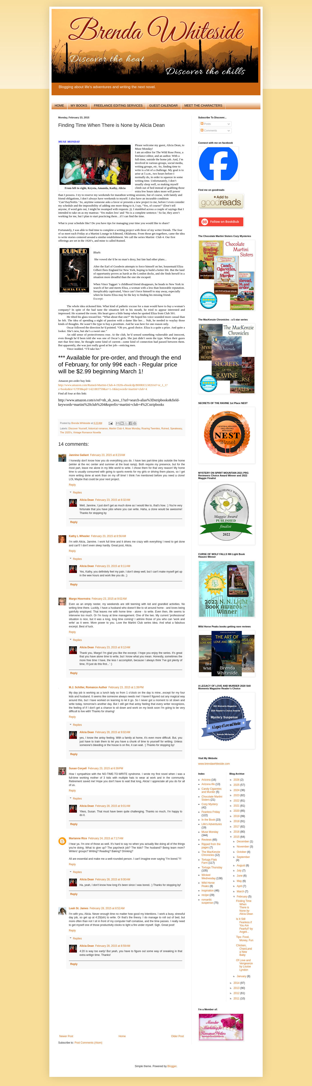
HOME (59, 105)
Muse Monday (132, 428)
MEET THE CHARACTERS (203, 105)
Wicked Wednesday (209, 876)
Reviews (207, 839)
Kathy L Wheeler (79, 536)
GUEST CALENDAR (163, 105)
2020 (237, 810)
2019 (237, 816)
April (240, 886)
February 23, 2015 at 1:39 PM (126, 687)
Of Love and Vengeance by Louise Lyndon (244, 965)
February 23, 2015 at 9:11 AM (112, 566)
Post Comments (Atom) (88, 1042)
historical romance (98, 428)
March (241, 891)
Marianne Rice (78, 838)
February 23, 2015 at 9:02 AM (109, 598)
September (243, 857)
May (239, 881)
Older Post (177, 1036)
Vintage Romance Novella (87, 432)
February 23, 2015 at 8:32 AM (112, 499)
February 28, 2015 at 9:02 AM (112, 732)
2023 (237, 795)
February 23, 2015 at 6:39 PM (105, 768)
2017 (237, 826)
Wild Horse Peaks (208, 884)
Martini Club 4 (116, 428)
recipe (205, 895)
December (243, 841)
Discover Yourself (77, 428)
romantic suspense (207, 901)
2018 (237, 821)
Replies (77, 492)
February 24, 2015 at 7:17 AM (105, 838)
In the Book (208, 819)
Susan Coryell (78, 768)
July (239, 870)
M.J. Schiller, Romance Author (88, 687)
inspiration (208, 890)
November (243, 846)
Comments (209, 130)
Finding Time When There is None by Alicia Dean (244, 907)
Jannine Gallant (79, 455)
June (240, 875)
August (241, 865)
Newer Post (66, 1036)
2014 (237, 983)
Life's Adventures (212, 824)
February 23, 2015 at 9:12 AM (112, 647)
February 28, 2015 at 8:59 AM (112, 945)
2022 (237, 800)
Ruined (165, 428)
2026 (237, 779)
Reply (72, 484)
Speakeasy (176, 428)
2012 (237, 993)
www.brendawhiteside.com (214, 763)
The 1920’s (66, 432)
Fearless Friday (211, 812)
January (242, 976)
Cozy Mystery (210, 804)
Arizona (206, 779)
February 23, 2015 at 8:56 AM (108, 536)
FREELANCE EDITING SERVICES (118, 105)
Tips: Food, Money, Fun (244, 938)
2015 (237, 836)
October (242, 851)
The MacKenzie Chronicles (211, 853)
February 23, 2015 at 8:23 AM (107, 455)
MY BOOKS (79, 105)
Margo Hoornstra (79, 598)
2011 (237, 998)
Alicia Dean (87, 499)
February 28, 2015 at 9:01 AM (112, 806)
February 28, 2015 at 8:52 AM (107, 908)
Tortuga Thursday (212, 867)
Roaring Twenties (150, 428)
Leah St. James (78, 908)
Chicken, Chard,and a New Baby (244, 950)
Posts (206, 123)
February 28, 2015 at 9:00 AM (112, 879)
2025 (237, 784)
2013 (237, 988)
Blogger (171, 1066)
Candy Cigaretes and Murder (211, 790)
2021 (237, 805)
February (242, 896)
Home (122, 1036)
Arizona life (208, 784)
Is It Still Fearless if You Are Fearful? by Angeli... (244, 925)
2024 (237, 790)
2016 (237, 831)
